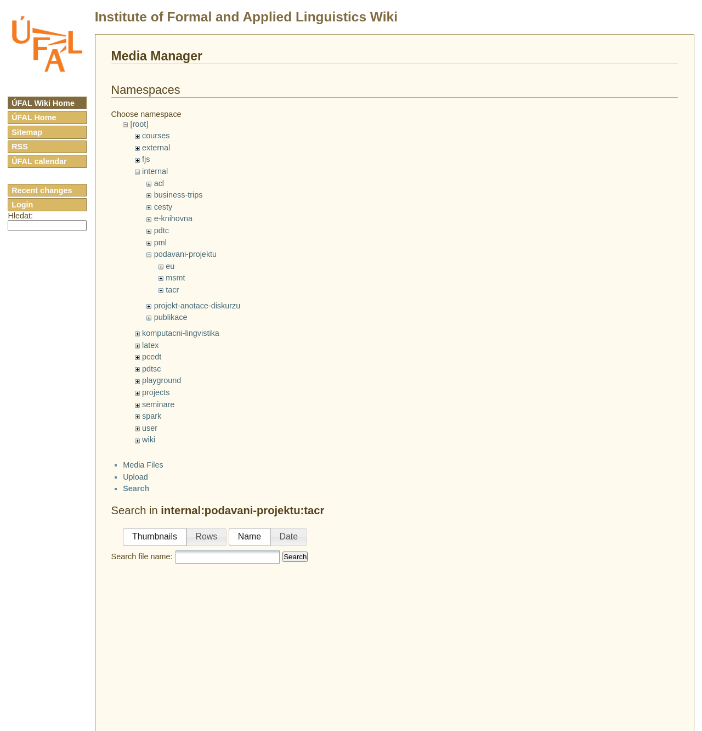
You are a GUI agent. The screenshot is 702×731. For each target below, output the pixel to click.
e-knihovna (173, 218)
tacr (172, 289)
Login (22, 204)
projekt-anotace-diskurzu (197, 305)
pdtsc (151, 368)
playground (161, 380)
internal (155, 171)
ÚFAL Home (34, 117)
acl (159, 183)
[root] (139, 124)
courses (155, 135)
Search (295, 557)
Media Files (143, 464)
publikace (171, 317)
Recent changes (42, 190)
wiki (148, 439)
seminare (158, 404)
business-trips (178, 194)
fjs (146, 159)
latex (150, 345)
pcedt (151, 356)
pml (160, 242)
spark (151, 416)
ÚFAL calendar (39, 161)
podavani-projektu (185, 254)
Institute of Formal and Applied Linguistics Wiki (246, 16)
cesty (163, 207)
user (149, 428)
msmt (175, 277)
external (156, 147)
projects (155, 392)
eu (170, 266)
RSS (20, 146)
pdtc (161, 230)
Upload (135, 477)
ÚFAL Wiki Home (43, 103)
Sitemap (27, 132)
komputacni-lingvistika (180, 333)
